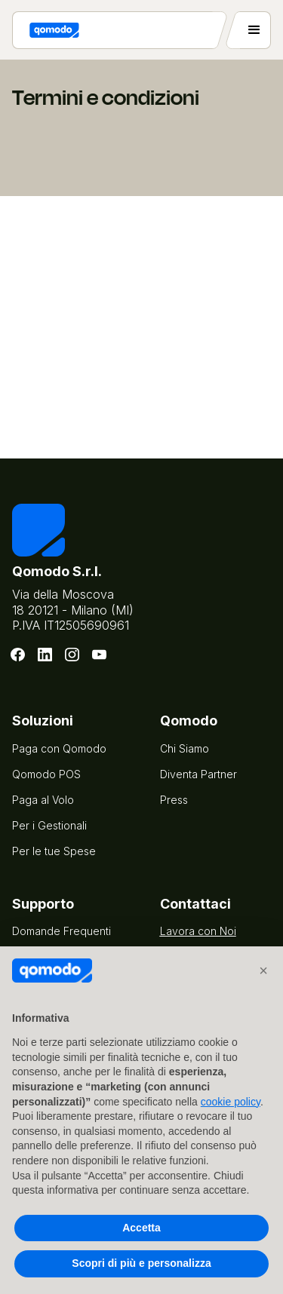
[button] (263, 970)
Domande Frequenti (61, 931)
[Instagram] (72, 654)
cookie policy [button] (230, 1102)
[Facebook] (18, 654)
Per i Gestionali (49, 825)
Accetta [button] (141, 1228)
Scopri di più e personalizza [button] (141, 1263)
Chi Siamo (184, 748)
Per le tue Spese (54, 851)
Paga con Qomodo (59, 748)
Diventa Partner (198, 774)
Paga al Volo (43, 799)
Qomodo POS (46, 774)
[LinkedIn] (45, 654)
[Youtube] (100, 654)
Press (174, 799)
